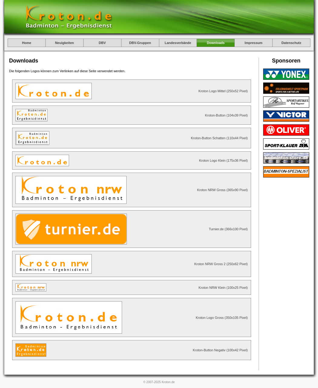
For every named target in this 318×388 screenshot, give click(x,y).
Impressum (254, 43)
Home (26, 43)
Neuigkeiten (64, 43)
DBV (102, 43)
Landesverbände (178, 43)
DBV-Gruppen (140, 43)
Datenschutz (291, 43)
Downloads (216, 43)
